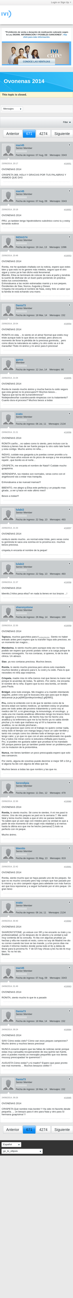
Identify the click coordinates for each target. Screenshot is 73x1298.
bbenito (20, 848)
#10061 (67, 867)
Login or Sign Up (61, 2)
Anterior (12, 134)
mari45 (20, 145)
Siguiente (62, 134)
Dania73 (21, 305)
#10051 (67, 164)
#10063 (67, 986)
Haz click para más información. (45, 35)
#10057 (67, 528)
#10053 (67, 256)
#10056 (67, 432)
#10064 (67, 1030)
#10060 (67, 801)
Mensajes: (55, 155)
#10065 (67, 1098)
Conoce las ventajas (36, 61)
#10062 (67, 921)
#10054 (67, 324)
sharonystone (24, 607)
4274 (43, 134)
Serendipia (22, 783)
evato (19, 413)
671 (29, 134)
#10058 (67, 582)
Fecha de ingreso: (25, 155)
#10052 (67, 210)
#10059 (67, 626)
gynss (19, 359)
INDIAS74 (22, 237)
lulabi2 (20, 509)
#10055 (67, 378)
